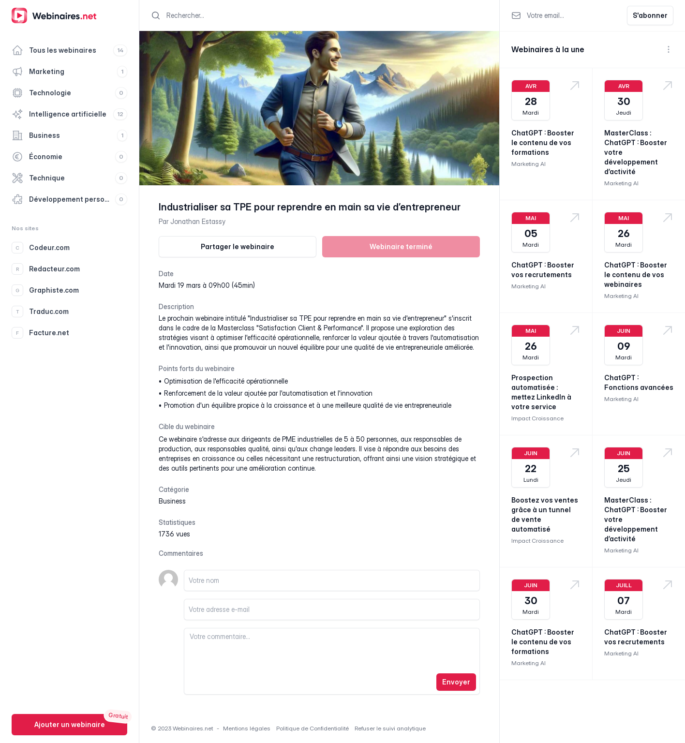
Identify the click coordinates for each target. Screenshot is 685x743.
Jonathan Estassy (197, 221)
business (172, 501)
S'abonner (650, 15)
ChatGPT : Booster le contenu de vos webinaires (635, 274)
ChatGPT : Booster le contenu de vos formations (542, 142)
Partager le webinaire (237, 246)
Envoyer (456, 682)
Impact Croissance (537, 418)
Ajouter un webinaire (69, 724)
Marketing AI (528, 163)
